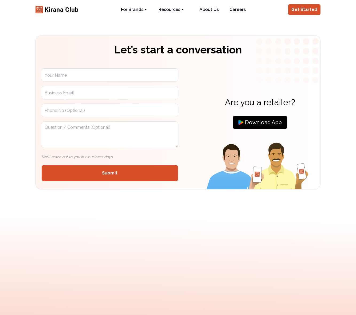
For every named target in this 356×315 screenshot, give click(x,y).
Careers (237, 9)
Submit (110, 173)
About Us (209, 9)
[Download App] (260, 122)
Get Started (304, 9)
